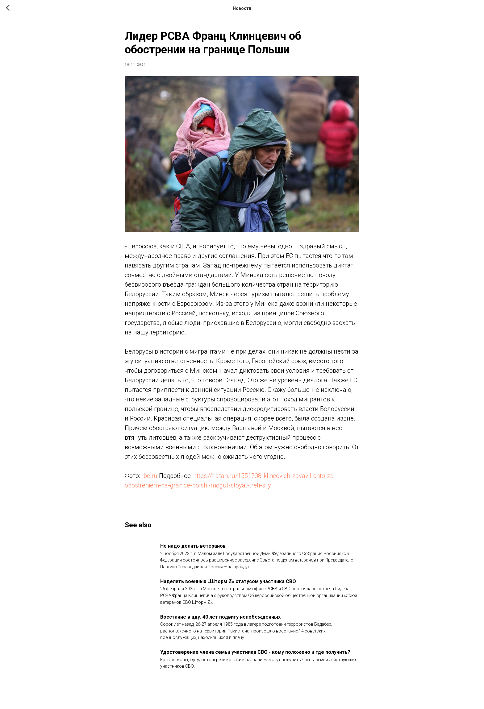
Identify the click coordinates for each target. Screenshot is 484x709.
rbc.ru (149, 475)
